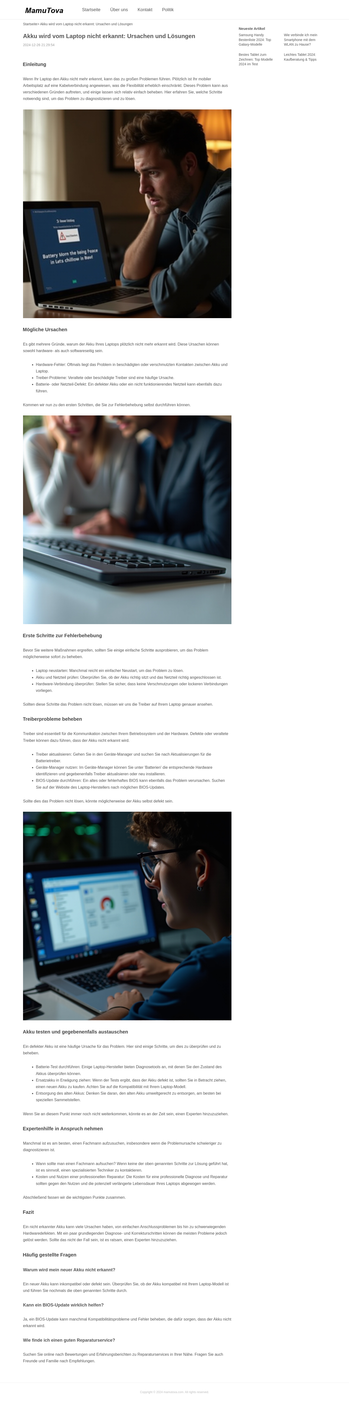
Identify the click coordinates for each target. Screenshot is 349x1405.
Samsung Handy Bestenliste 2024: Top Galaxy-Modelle (255, 39)
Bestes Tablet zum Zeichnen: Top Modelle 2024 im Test (256, 59)
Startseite (91, 9)
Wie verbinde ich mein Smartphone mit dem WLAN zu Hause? (300, 39)
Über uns (119, 9)
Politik (168, 9)
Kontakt (145, 9)
